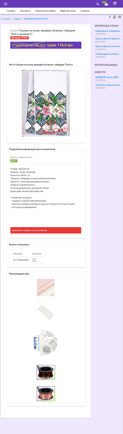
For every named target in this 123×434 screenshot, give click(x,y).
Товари (17, 19)
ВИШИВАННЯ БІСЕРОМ (36, 19)
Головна (5, 19)
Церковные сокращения (108, 31)
